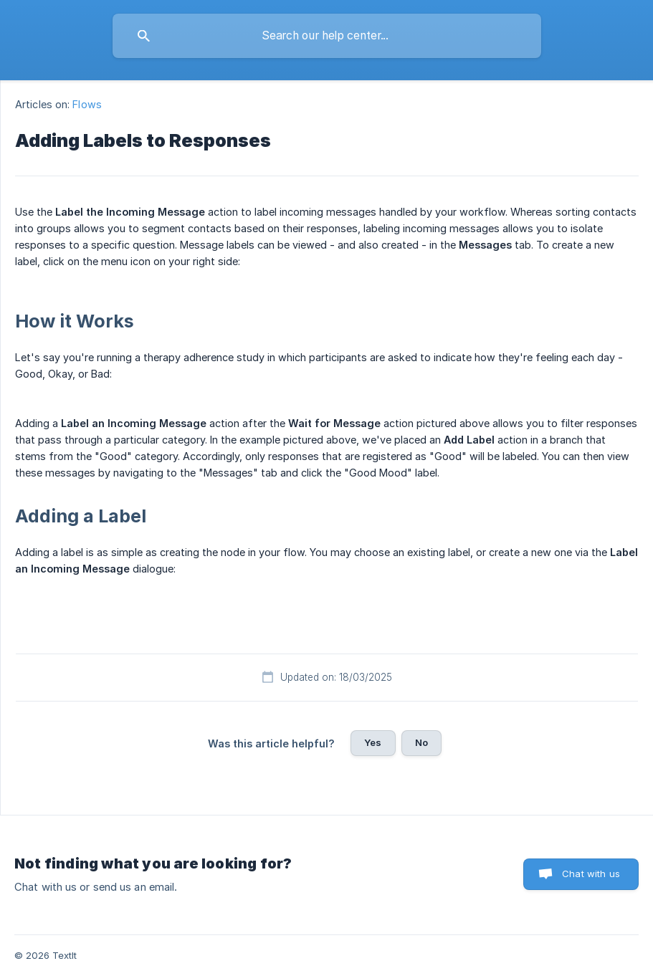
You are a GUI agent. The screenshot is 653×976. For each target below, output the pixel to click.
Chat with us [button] (591, 873)
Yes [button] (372, 742)
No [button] (421, 742)
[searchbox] (327, 36)
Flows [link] (87, 104)
